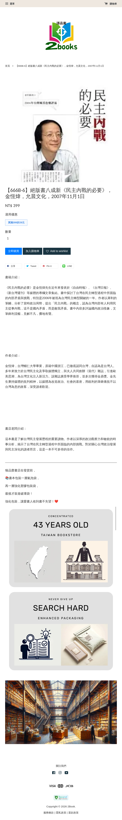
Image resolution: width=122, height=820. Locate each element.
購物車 (110, 4)
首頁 (7, 66)
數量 (8, 231)
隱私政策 (61, 812)
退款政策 (73, 812)
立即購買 (13, 251)
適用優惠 (11, 214)
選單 (10, 4)
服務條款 (48, 812)
